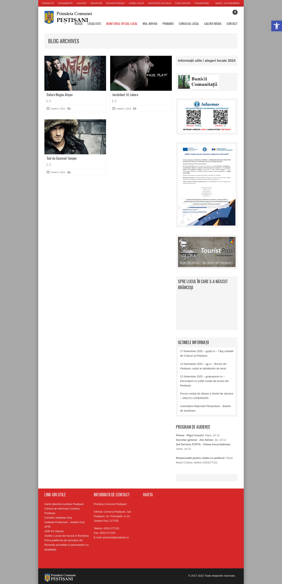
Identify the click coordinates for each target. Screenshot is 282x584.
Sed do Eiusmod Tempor (62, 158)
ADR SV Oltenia (54, 531)
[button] (276, 26)
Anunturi (96, 3)
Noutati (82, 3)
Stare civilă (136, 3)
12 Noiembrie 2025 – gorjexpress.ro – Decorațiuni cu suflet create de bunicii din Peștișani (204, 381)
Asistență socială (159, 3)
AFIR (47, 526)
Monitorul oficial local (122, 23)
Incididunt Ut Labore (125, 94)
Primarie (168, 23)
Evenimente (65, 3)
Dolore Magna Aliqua (60, 94)
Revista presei (115, 3)
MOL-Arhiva (150, 23)
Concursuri (183, 3)
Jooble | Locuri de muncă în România (66, 535)
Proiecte (48, 3)
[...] (48, 100)
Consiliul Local (189, 23)
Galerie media (212, 23)
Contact (232, 23)
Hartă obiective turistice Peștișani (64, 504)
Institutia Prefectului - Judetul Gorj (64, 522)
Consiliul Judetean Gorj (58, 517)
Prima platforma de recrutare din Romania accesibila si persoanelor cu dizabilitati (66, 545)
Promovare (202, 3)
